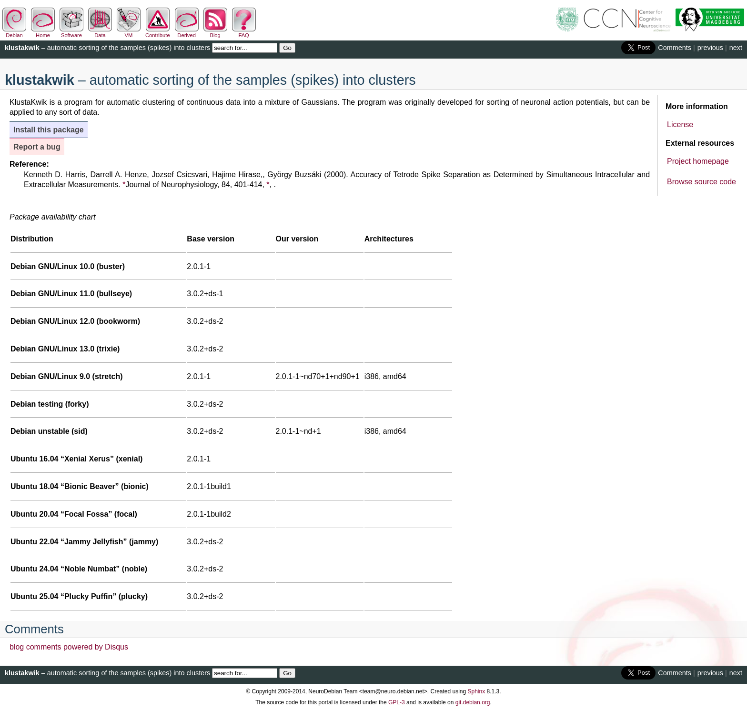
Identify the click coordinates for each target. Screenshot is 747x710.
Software (71, 32)
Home (43, 32)
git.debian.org (472, 702)
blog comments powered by (69, 647)
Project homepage (698, 161)
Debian (14, 32)
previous (710, 47)
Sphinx (476, 691)
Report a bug (37, 147)
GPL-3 (396, 702)
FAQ (244, 32)
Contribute (157, 32)
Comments (674, 47)
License (680, 124)
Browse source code (701, 182)
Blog (215, 32)
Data (100, 32)
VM (129, 32)
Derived (187, 32)
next (735, 47)
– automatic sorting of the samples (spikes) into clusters (107, 47)
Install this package (48, 130)
